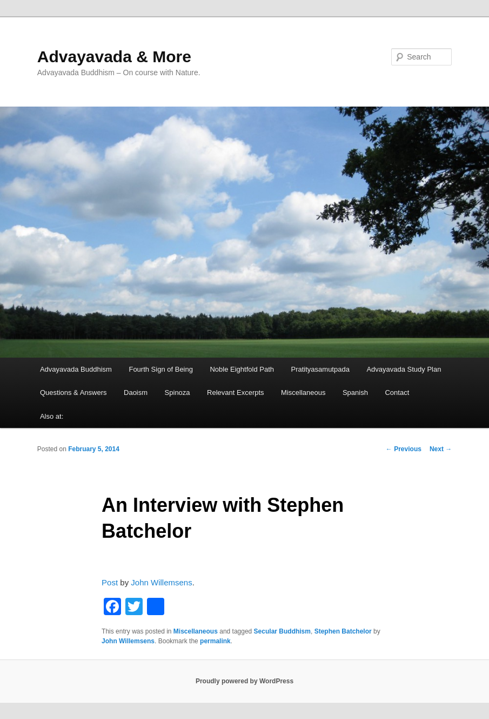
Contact (397, 392)
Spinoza (177, 392)
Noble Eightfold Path (242, 369)
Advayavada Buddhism (76, 369)
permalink (215, 641)
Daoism (136, 392)
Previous (403, 449)
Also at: (51, 416)
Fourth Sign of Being (161, 369)
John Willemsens (161, 582)
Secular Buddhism (282, 631)
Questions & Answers (73, 392)
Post (110, 582)
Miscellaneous (303, 392)
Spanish (355, 392)
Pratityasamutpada (320, 369)
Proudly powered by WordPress (244, 681)
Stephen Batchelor (343, 631)
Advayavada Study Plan (403, 369)
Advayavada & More (114, 56)
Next (441, 449)
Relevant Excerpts (235, 392)
